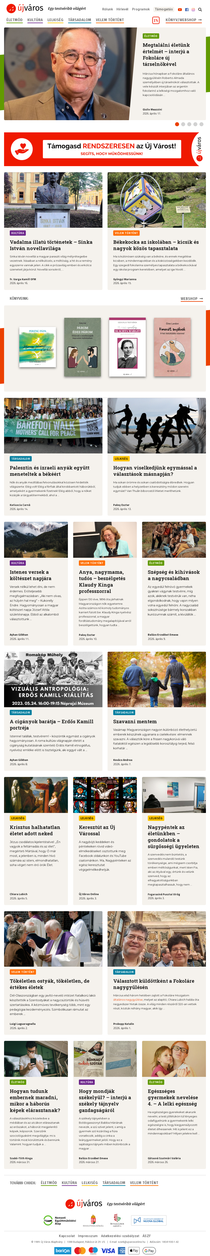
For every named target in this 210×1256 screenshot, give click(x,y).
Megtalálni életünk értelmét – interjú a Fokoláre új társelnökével (166, 54)
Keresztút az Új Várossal (97, 830)
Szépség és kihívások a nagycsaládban (174, 574)
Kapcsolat (67, 1235)
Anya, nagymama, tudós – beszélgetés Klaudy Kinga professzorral (102, 581)
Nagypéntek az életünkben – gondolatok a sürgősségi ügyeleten (173, 836)
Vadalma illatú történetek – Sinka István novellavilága (51, 245)
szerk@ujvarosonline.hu (131, 1241)
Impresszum (88, 1235)
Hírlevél (122, 9)
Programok (141, 9)
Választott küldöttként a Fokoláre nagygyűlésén (153, 983)
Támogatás (164, 9)
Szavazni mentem (135, 721)
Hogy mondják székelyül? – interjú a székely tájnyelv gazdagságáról (105, 1100)
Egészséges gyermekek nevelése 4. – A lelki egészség (173, 1097)
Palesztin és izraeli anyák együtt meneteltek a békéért (49, 470)
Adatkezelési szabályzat (120, 1235)
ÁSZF (147, 1235)
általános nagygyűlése (128, 999)
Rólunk (107, 9)
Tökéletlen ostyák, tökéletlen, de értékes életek (49, 983)
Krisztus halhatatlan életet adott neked (35, 830)
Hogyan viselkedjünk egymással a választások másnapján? (155, 470)
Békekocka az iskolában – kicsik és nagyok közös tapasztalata (156, 245)
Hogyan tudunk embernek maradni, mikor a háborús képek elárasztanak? (35, 1100)
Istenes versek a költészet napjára (30, 574)
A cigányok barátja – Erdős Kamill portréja (52, 724)
